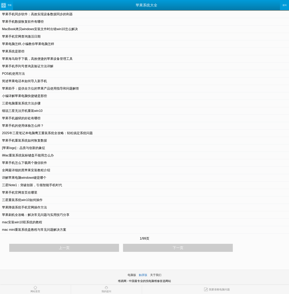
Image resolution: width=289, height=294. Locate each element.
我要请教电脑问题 (217, 289)
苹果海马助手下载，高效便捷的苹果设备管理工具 (37, 58)
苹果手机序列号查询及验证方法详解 (27, 66)
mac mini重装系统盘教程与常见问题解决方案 (34, 229)
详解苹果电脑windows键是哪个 (24, 177)
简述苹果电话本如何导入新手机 (24, 81)
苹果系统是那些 (13, 51)
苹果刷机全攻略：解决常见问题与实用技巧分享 (35, 214)
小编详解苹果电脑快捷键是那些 (24, 96)
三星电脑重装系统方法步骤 (21, 103)
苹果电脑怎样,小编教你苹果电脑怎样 (28, 44)
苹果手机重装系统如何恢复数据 (24, 140)
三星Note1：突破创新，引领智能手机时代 (32, 185)
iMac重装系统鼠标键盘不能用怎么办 (28, 155)
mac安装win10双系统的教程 (22, 222)
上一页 (64, 248)
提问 (285, 5)
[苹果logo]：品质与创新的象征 (23, 148)
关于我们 (155, 275)
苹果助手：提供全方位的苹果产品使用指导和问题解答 (40, 88)
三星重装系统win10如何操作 (22, 200)
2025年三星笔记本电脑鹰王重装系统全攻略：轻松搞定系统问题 (47, 133)
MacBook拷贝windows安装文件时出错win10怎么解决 (40, 29)
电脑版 (132, 275)
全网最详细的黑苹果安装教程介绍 (26, 170)
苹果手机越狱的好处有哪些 (21, 118)
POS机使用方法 (13, 73)
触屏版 (143, 275)
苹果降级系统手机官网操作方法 (24, 207)
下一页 (178, 248)
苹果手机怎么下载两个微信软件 (24, 162)
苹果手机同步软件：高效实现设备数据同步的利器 (37, 14)
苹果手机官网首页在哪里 (19, 192)
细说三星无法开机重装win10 (22, 110)
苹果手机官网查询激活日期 (21, 36)
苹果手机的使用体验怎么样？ (23, 125)
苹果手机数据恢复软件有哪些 (23, 21)
